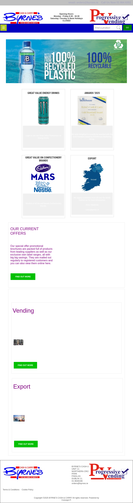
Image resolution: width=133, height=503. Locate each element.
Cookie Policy (27, 490)
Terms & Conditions (11, 490)
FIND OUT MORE (23, 277)
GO (127, 33)
